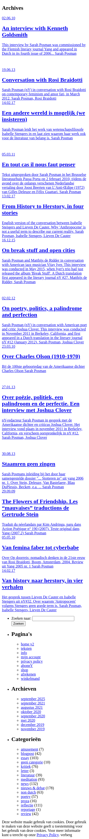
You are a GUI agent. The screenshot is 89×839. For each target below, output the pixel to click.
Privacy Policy (48, 835)
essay (25, 758)
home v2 (27, 644)
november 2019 (33, 729)
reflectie (27, 805)
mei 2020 (28, 720)
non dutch (28, 792)
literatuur (28, 775)
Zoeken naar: (21, 618)
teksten (26, 648)
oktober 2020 (31, 712)
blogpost (27, 754)
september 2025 (33, 699)
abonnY (27, 666)
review (26, 814)
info (24, 653)
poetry (26, 797)
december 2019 (32, 725)
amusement (29, 749)
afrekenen (28, 674)
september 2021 (33, 703)
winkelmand (30, 679)
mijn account (31, 657)
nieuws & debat (33, 788)
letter (25, 771)
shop (24, 670)
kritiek (26, 766)
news (25, 784)
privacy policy (32, 661)
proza (25, 801)
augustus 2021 (32, 707)
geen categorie (32, 762)
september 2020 (33, 716)
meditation (29, 779)
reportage (28, 809)
